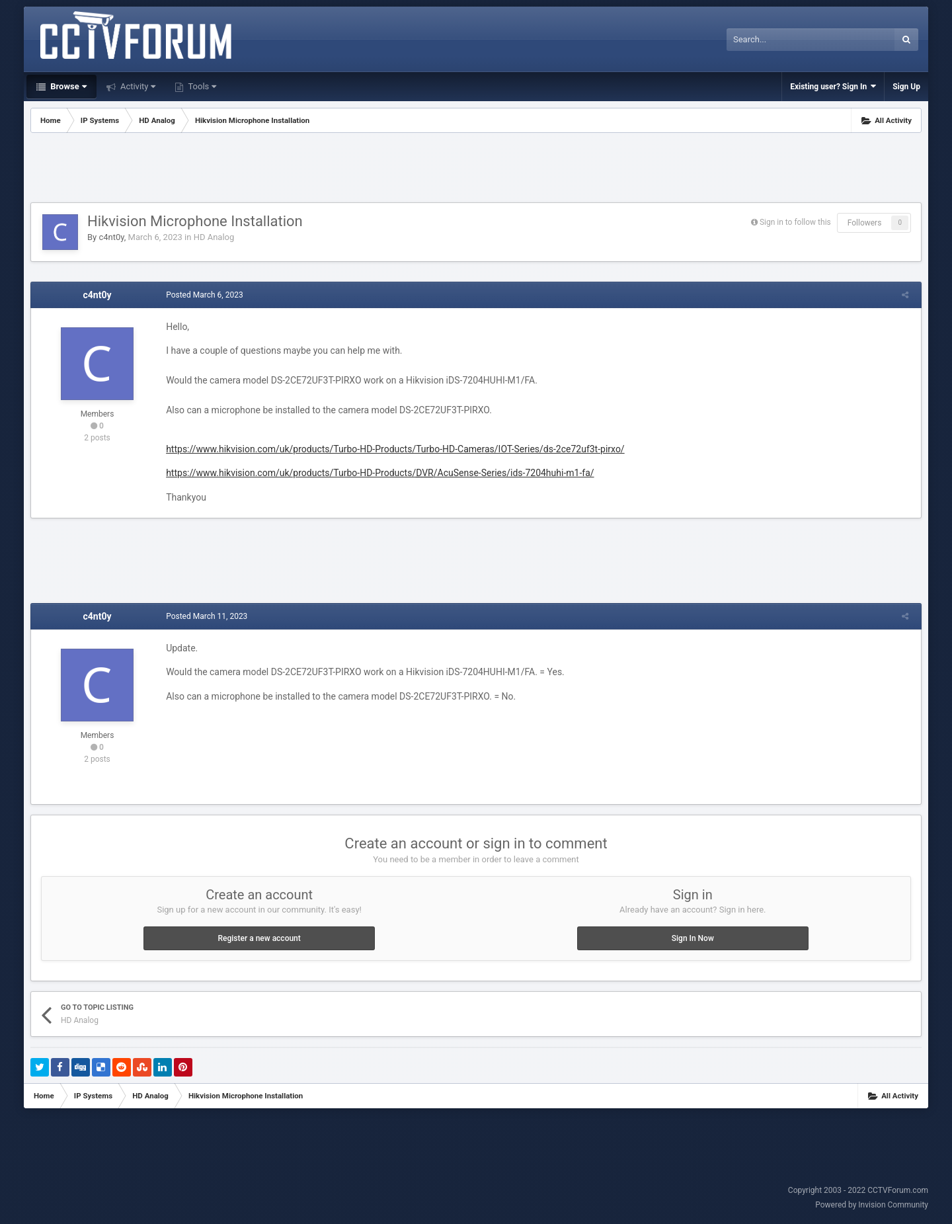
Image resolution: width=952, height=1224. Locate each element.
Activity (137, 86)
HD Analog (214, 237)
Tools (201, 86)
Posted (201, 295)
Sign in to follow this (795, 222)
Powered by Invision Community (871, 1204)
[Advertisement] (476, 169)
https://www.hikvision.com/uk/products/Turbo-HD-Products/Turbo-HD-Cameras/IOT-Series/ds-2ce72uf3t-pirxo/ (392, 449)
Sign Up (906, 86)
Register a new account (259, 938)
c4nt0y (111, 237)
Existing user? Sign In (833, 86)
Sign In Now (693, 938)
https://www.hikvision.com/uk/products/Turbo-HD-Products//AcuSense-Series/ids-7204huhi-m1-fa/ (377, 473)
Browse (67, 86)
